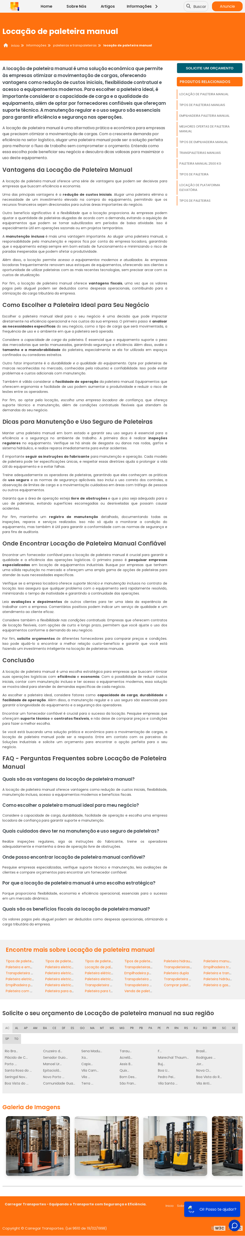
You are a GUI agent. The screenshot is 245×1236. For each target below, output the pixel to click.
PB (142, 1028)
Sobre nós (185, 1206)
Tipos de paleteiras (195, 200)
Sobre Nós (76, 6)
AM (35, 1028)
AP (26, 1028)
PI (168, 1028)
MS (113, 1028)
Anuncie (227, 6)
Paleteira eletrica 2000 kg (66, 967)
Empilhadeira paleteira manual (204, 115)
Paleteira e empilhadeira (26, 967)
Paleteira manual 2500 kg (200, 163)
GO (83, 1028)
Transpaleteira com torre (185, 979)
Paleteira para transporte (106, 991)
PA (151, 1028)
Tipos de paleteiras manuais (202, 105)
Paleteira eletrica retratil (65, 985)
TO (16, 1039)
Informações (143, 6)
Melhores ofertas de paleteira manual (204, 129)
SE (234, 1028)
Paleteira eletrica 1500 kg (65, 973)
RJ (196, 1028)
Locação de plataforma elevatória (199, 187)
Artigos (108, 6)
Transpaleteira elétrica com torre (152, 979)
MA (93, 1028)
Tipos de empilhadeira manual (203, 142)
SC (225, 1028)
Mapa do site (230, 1206)
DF (64, 1028)
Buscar (200, 6)
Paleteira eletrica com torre (108, 979)
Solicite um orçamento (210, 68)
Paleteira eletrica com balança (31, 979)
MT (103, 1028)
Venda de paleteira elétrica (147, 991)
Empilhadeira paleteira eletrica (149, 973)
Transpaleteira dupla (23, 973)
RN (177, 1028)
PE (160, 1028)
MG (123, 1028)
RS (187, 1028)
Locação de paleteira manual (203, 94)
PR (133, 1028)
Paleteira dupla (176, 973)
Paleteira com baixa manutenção (34, 991)
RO (206, 1028)
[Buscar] (189, 6)
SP (7, 1039)
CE (55, 1028)
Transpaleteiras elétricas (184, 967)
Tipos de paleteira (194, 174)
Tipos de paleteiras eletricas (108, 961)
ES (73, 1028)
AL (16, 1028)
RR (215, 1028)
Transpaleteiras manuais (200, 152)
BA (45, 1028)
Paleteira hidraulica (180, 961)
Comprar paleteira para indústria (191, 985)
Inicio (170, 1206)
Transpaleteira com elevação (109, 985)
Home (46, 6)
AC (7, 1028)
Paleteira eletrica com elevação (72, 979)
